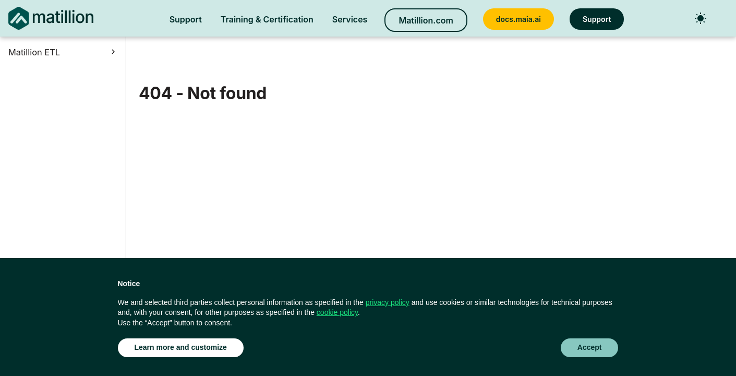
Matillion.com (426, 20)
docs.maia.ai (518, 19)
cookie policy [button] (337, 312)
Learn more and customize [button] (181, 347)
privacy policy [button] (387, 302)
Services (350, 19)
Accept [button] (589, 347)
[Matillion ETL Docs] (51, 18)
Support (186, 19)
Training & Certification (267, 19)
